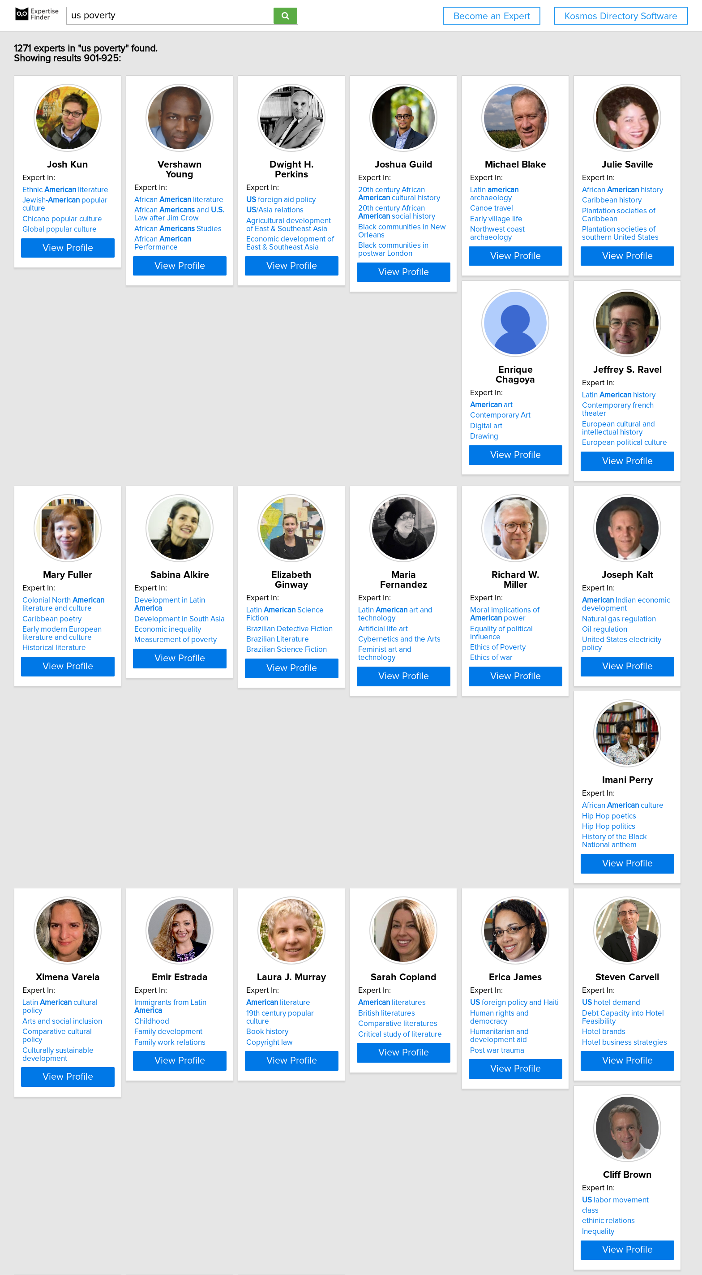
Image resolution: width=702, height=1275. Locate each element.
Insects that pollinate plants (337, 1107)
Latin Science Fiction (74, 633)
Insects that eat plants (328, 1096)
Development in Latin (611, 411)
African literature (202, 190)
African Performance (209, 229)
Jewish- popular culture (78, 200)
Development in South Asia (606, 422)
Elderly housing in (464, 1094)
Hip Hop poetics (588, 643)
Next (418, 1198)
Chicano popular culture (63, 211)
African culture (601, 633)
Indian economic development (471, 637)
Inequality (174, 1107)
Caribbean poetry (456, 430)
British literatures (455, 864)
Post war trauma (588, 893)
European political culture (334, 451)
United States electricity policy (477, 672)
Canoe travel (582, 200)
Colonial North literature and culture (468, 415)
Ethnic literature (67, 190)
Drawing (172, 443)
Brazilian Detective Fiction (67, 643)
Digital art (174, 432)
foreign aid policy (327, 190)
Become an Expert (492, 16)
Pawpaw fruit (330, 1075)
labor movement (191, 1075)
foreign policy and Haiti (605, 854)
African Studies (201, 219)
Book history (313, 875)
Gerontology (448, 1104)
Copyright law (315, 885)
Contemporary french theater (341, 422)
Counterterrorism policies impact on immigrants (616, 1079)
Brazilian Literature (55, 654)
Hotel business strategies (66, 1115)
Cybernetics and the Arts (199, 662)
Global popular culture (61, 221)
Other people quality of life (471, 1115)
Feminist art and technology (204, 672)
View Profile (80, 272)
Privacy (312, 1242)
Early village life (587, 211)
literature (324, 854)
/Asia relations (321, 200)
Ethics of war (313, 672)
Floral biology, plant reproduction (347, 1085)
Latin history (329, 411)
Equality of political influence (339, 651)
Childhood (175, 864)
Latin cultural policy (72, 854)
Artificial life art (183, 651)
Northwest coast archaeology (610, 221)
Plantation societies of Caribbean (79, 432)
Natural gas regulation (464, 651)
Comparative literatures (466, 875)
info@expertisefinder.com (237, 1242)
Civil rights (578, 1112)
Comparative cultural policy (69, 875)
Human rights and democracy (610, 864)
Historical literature (458, 459)
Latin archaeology (607, 190)
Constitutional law (591, 1123)
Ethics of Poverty (320, 662)
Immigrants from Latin (209, 854)
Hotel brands (45, 1104)
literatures (460, 854)
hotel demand (53, 1075)
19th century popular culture (338, 864)
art (179, 411)
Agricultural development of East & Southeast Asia (347, 215)
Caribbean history (53, 422)
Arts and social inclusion (63, 864)
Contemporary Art (188, 422)
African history (64, 411)
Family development (192, 875)
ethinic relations (184, 1096)
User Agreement (352, 1242)
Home (288, 1242)
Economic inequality (594, 432)
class (166, 1085)
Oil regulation (449, 662)
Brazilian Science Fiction (64, 664)
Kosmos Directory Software (621, 16)
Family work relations (193, 885)
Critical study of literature (468, 885)
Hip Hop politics (587, 654)
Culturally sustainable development (59, 889)
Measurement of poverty (602, 443)
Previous (292, 1198)
